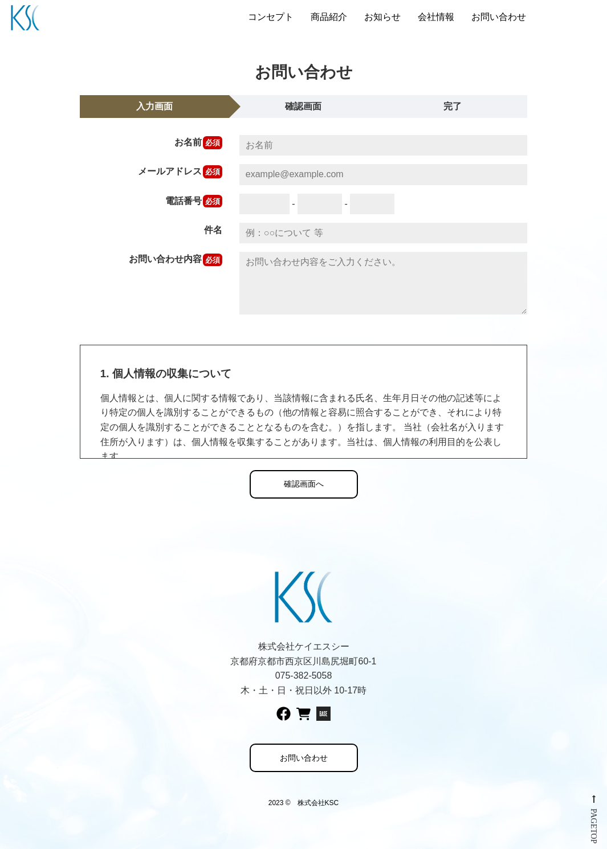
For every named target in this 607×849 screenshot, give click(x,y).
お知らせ (382, 17)
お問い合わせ (498, 17)
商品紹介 (329, 17)
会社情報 (436, 17)
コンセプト (271, 17)
